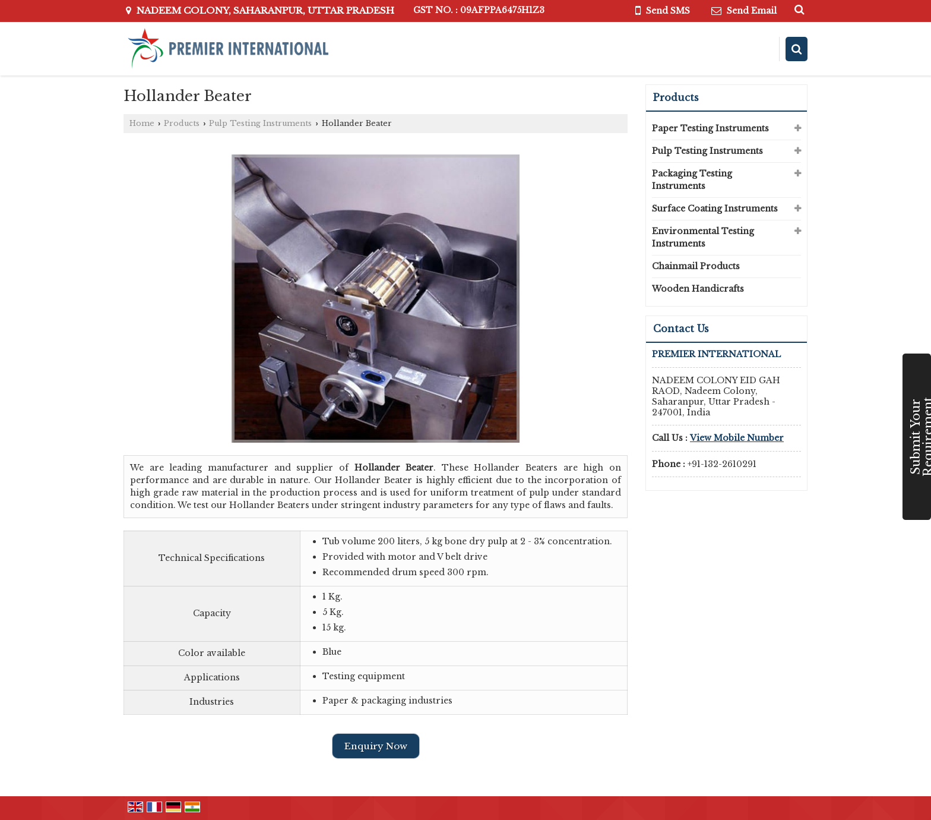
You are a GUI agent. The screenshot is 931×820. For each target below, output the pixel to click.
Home (141, 123)
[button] (737, 438)
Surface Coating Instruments (715, 208)
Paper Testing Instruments (710, 128)
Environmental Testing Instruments (703, 237)
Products (182, 123)
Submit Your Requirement (919, 437)
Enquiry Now (375, 746)
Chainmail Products (696, 266)
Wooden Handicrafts (698, 288)
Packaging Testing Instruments (692, 179)
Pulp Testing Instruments (260, 123)
